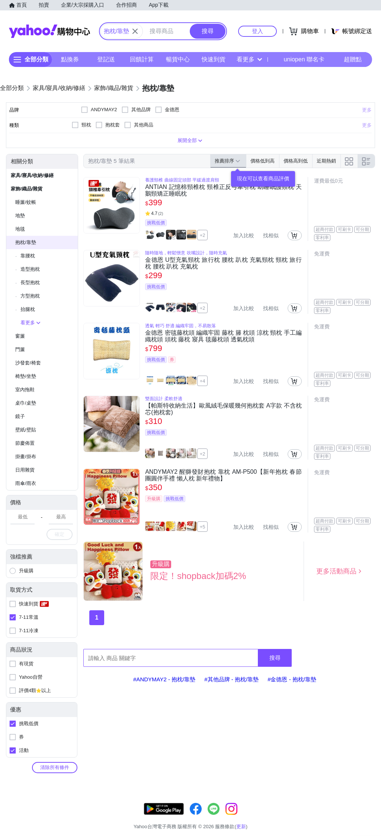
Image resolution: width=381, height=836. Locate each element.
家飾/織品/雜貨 (26, 189)
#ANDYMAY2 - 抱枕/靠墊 (164, 679)
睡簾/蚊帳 (25, 202)
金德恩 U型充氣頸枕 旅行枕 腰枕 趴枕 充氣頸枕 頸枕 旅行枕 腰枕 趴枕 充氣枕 (223, 263)
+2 (202, 235)
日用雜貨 (25, 470)
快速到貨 (213, 59)
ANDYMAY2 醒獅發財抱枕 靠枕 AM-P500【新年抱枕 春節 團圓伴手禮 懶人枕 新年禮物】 (223, 475)
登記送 (106, 59)
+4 (202, 381)
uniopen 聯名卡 (298, 59)
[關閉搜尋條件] (135, 31)
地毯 (20, 229)
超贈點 (347, 59)
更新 (375, 808)
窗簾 (20, 336)
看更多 (249, 59)
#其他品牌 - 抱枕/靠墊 (231, 679)
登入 (257, 31)
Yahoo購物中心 (49, 31)
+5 (202, 527)
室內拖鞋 (25, 389)
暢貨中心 (178, 59)
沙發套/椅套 (28, 363)
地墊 (20, 215)
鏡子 (20, 416)
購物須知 (292, 817)
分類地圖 (371, 817)
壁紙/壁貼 (25, 430)
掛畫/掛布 (25, 456)
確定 (59, 534)
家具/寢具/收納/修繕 (32, 175)
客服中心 (236, 817)
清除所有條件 (54, 767)
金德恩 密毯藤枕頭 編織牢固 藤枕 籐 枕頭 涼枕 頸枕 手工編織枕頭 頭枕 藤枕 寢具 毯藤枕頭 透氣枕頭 (223, 336)
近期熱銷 (326, 161)
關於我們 (263, 817)
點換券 (70, 59)
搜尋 (275, 658)
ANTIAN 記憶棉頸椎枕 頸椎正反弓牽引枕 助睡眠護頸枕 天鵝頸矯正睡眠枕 (223, 190)
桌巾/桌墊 (25, 403)
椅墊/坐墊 (25, 376)
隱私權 (346, 817)
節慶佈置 (25, 443)
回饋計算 (142, 59)
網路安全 (320, 817)
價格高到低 (296, 161)
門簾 (20, 349)
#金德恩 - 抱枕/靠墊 (292, 679)
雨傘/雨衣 (25, 483)
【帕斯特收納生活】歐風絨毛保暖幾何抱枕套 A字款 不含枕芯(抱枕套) (223, 408)
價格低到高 (262, 161)
